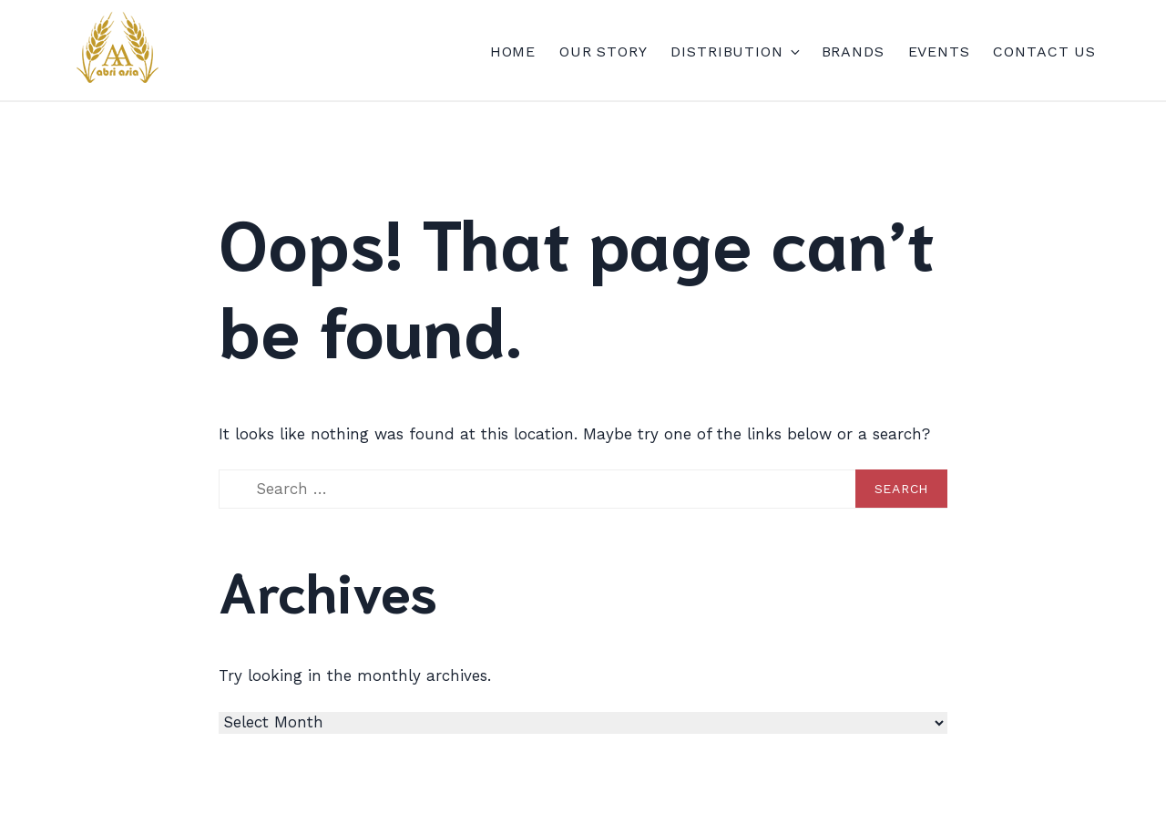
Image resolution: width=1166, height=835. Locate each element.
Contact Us (1044, 51)
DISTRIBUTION (733, 51)
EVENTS (939, 51)
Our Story (603, 51)
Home (513, 51)
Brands (853, 51)
